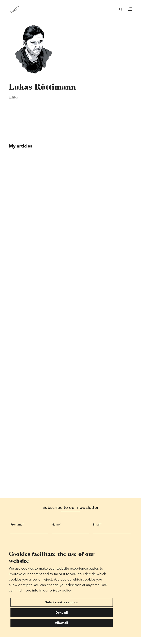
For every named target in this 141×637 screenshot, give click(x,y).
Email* (97, 524)
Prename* (17, 524)
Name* (56, 524)
